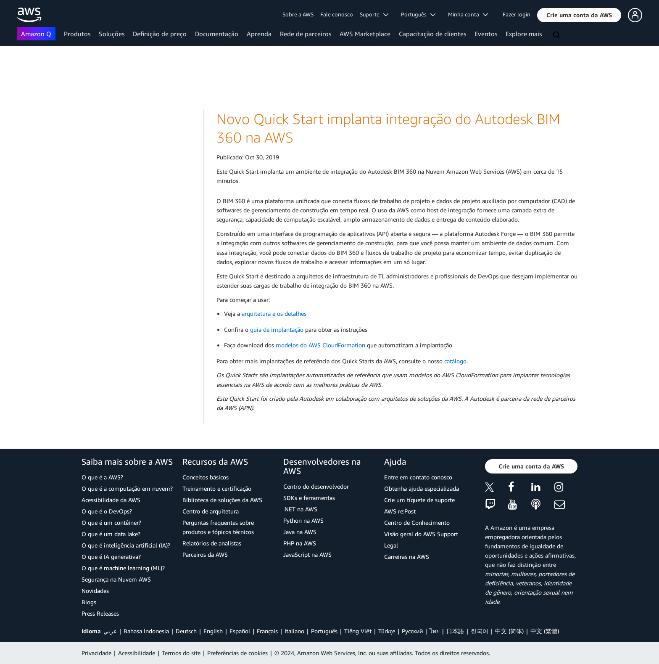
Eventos (485, 33)
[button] (579, 15)
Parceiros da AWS (205, 554)
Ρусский (412, 631)
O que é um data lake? (111, 533)
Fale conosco (336, 14)
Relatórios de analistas (211, 543)
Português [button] (418, 14)
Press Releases (100, 613)
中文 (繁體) (544, 631)
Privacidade (96, 652)
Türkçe (386, 631)
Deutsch (186, 631)
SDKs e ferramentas (309, 497)
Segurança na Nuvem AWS (116, 579)
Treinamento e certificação (216, 488)
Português (324, 631)
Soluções (111, 33)
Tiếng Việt (358, 631)
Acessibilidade (136, 652)
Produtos (77, 33)
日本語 (455, 631)
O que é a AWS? (102, 477)
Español (239, 631)
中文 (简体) (509, 631)
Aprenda (259, 33)
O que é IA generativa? (111, 556)
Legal (391, 545)
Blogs (89, 602)
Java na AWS (299, 531)
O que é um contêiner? (111, 522)
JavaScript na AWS (307, 554)
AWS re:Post (400, 511)
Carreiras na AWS (406, 556)
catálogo (455, 361)
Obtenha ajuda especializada (421, 488)
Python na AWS (303, 520)
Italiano (294, 631)
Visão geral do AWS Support (421, 533)
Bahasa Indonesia (146, 631)
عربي (110, 631)
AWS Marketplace (365, 33)
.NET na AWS (300, 509)
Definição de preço (160, 33)
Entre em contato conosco (418, 477)
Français (267, 631)
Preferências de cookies (237, 652)
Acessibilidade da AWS (111, 499)
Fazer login (516, 14)
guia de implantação (276, 329)
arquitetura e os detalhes (274, 313)
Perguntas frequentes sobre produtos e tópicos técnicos (218, 527)
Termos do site (181, 652)
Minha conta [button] (468, 14)
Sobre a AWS (298, 14)
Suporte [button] (374, 14)
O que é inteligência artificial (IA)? (126, 545)
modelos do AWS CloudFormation (320, 345)
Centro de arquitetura (210, 511)
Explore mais (524, 33)
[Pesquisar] (557, 35)
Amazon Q (36, 33)
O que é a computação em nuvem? (127, 488)
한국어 (479, 631)
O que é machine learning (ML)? (123, 567)
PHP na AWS (299, 543)
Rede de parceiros (305, 33)
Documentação (216, 33)
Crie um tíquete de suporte (419, 499)
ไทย (435, 631)
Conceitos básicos (205, 477)
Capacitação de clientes (432, 33)
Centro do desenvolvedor (316, 486)
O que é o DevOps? (107, 511)
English (213, 631)
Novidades (95, 590)
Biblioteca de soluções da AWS (222, 499)
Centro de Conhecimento (417, 522)
